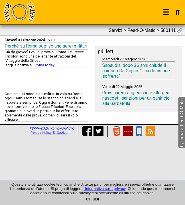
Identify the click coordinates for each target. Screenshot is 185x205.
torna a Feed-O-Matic (181, 123)
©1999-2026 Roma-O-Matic (52, 128)
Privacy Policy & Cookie (49, 132)
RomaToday (44, 65)
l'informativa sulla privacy (104, 188)
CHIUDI (92, 199)
